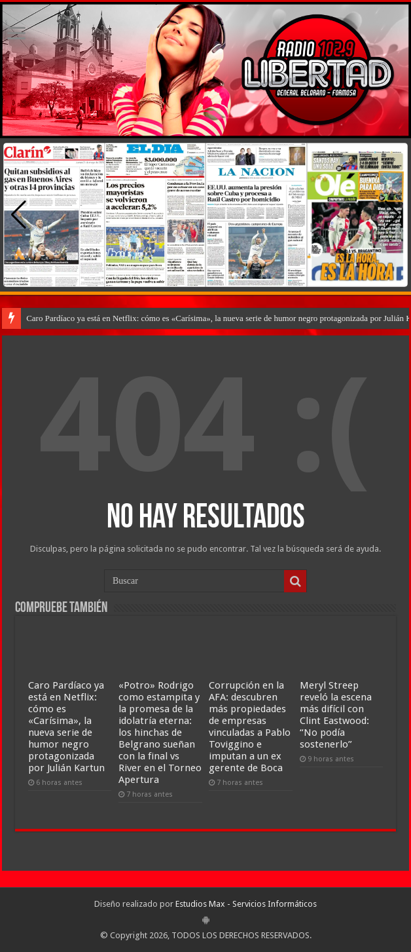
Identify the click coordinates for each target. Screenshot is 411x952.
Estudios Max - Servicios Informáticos (246, 904)
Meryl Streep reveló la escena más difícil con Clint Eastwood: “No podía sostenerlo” (336, 714)
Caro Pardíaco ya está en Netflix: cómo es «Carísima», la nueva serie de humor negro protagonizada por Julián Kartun (66, 726)
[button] (392, 214)
